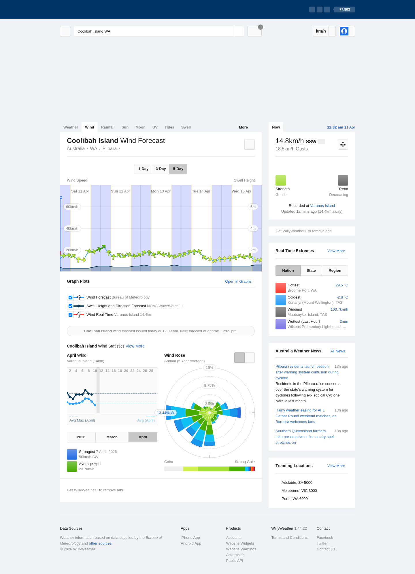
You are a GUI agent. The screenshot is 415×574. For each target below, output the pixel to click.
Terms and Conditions (289, 537)
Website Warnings (241, 549)
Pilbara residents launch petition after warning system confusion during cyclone (312, 384)
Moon (140, 127)
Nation (288, 270)
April (143, 437)
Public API (234, 560)
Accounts (233, 537)
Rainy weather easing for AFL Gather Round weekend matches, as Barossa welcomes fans (312, 415)
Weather (70, 127)
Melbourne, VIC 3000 (299, 490)
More (243, 127)
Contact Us (326, 549)
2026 (81, 437)
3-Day (161, 169)
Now (276, 127)
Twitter (322, 543)
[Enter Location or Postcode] (159, 31)
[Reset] (229, 31)
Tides (169, 127)
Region (335, 270)
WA (93, 148)
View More (336, 251)
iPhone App (190, 537)
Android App (191, 543)
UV (155, 127)
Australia (76, 148)
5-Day (178, 169)
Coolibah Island (123, 148)
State (311, 270)
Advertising (235, 555)
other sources (100, 543)
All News (337, 351)
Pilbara (109, 148)
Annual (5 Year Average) (184, 361)
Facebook (325, 537)
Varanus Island (322, 205)
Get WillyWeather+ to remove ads (303, 231)
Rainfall (108, 127)
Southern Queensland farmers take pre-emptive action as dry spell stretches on (312, 436)
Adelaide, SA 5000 (297, 482)
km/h (321, 31)
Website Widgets (240, 543)
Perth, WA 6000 (295, 498)
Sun (125, 127)
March (112, 437)
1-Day (143, 169)
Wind (89, 127)
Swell (186, 127)
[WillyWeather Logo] (87, 9)
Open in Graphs (238, 281)
